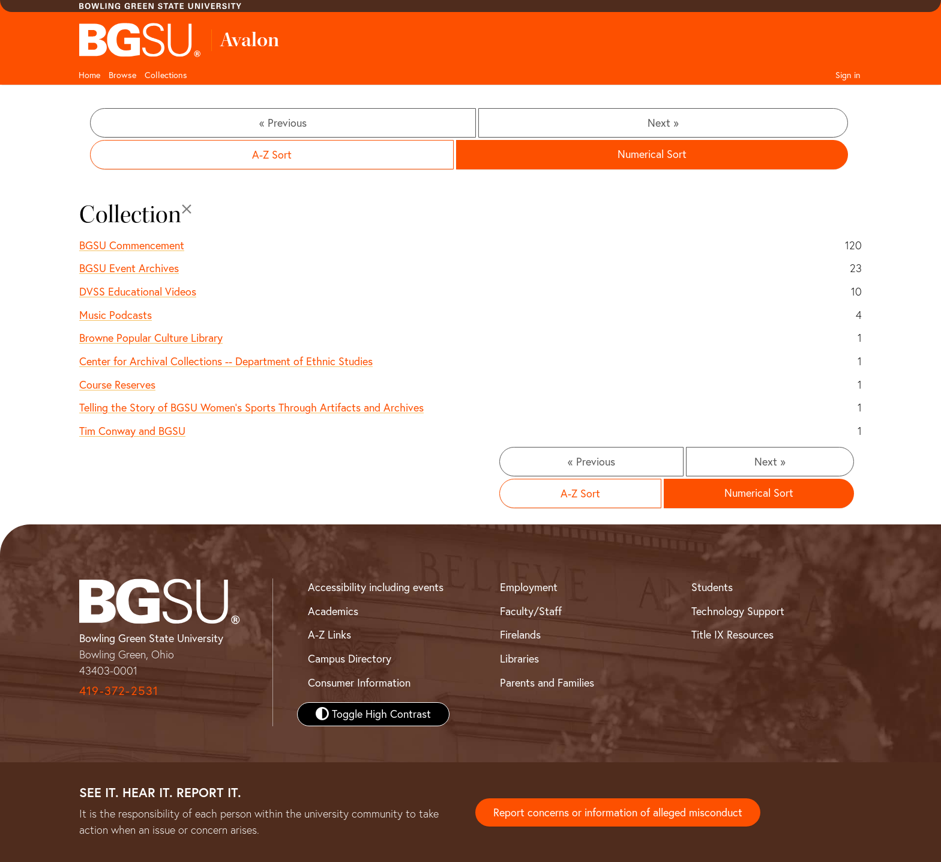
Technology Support (737, 611)
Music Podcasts (115, 315)
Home (89, 75)
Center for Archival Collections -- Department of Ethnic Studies (226, 361)
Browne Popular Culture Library (151, 338)
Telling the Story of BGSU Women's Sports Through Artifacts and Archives (251, 407)
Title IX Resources (732, 635)
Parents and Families (547, 683)
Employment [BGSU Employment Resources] (529, 587)
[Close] (186, 209)
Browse (122, 75)
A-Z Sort (272, 155)
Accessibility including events (375, 587)
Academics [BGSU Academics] (333, 611)
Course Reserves (117, 385)
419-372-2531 (118, 690)
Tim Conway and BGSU (132, 431)
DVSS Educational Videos (137, 292)
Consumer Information (359, 683)
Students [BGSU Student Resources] (712, 587)
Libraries (519, 659)
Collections (166, 75)
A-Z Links (329, 635)
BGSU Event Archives (129, 268)
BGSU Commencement (131, 245)
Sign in (848, 75)
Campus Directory (349, 659)
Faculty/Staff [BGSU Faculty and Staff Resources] (531, 611)
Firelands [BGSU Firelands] (520, 635)
